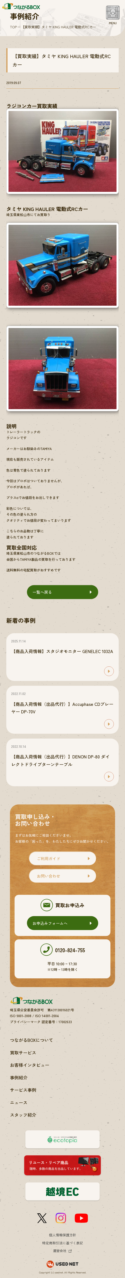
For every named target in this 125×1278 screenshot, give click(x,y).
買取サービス (23, 1052)
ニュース (18, 1102)
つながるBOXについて (31, 1040)
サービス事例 (23, 1090)
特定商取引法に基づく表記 (62, 1242)
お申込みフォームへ (50, 923)
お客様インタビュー (29, 1065)
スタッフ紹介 (23, 1115)
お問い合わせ (48, 876)
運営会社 (60, 1250)
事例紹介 (18, 1077)
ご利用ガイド (48, 858)
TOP (13, 26)
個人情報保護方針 (62, 1234)
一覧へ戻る (42, 592)
